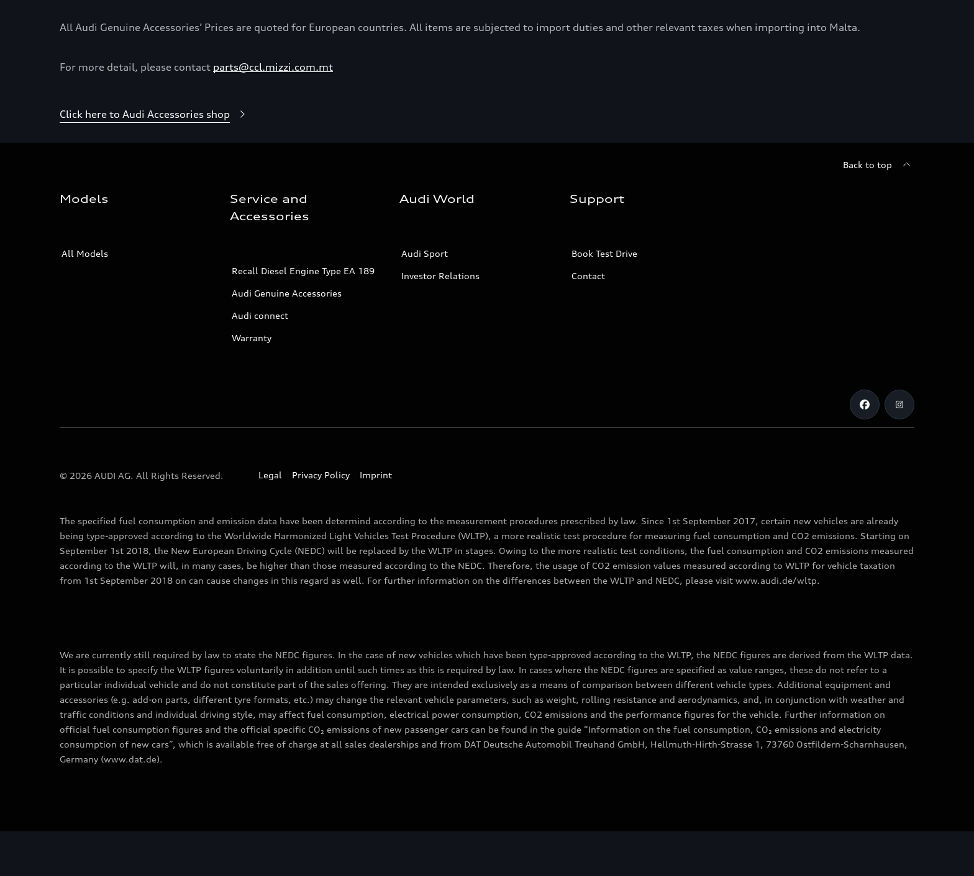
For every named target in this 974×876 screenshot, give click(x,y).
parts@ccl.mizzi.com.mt (273, 111)
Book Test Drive (604, 298)
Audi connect (260, 360)
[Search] (899, 22)
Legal (270, 519)
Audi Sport (424, 298)
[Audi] (81, 22)
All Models (84, 298)
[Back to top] (878, 209)
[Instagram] (899, 449)
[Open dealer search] (830, 22)
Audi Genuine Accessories (287, 338)
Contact (588, 320)
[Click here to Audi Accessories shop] (155, 159)
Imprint (376, 519)
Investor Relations (440, 320)
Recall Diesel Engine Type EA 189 (303, 315)
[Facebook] (865, 449)
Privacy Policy (321, 519)
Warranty (251, 382)
